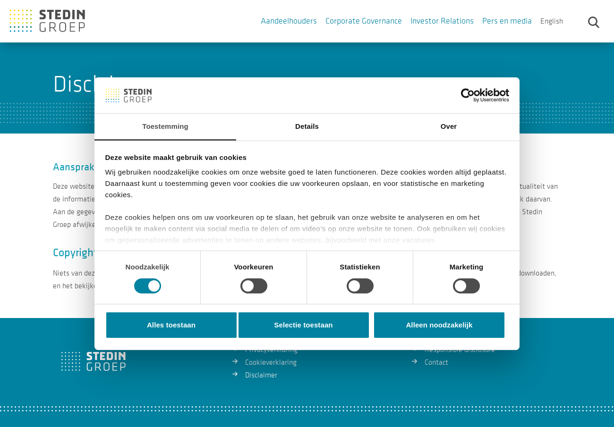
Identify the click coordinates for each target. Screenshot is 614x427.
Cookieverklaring (271, 362)
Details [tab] (307, 126)
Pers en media (507, 21)
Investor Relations (442, 21)
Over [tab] (449, 126)
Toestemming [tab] (165, 126)
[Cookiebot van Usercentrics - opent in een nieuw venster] (467, 95)
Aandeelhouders (289, 21)
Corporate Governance (363, 21)
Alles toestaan (171, 325)
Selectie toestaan (303, 325)
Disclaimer (261, 375)
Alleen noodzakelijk (439, 325)
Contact (436, 362)
